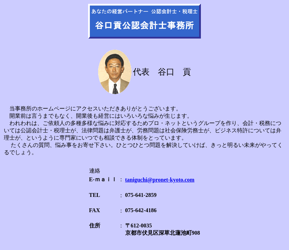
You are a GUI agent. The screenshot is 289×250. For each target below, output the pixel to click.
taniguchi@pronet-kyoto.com (160, 180)
